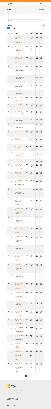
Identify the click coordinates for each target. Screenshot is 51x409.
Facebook (19, 389)
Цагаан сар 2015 (17, 76)
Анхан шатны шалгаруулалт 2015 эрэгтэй (18, 37)
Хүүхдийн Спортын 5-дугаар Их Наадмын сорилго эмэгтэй (18, 353)
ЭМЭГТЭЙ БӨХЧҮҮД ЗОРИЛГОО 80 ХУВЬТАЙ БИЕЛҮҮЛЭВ (19, 139)
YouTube (19, 394)
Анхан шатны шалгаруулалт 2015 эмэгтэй (18, 48)
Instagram (19, 390)
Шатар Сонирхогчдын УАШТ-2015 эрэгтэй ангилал (18, 58)
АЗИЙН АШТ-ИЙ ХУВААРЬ (19, 160)
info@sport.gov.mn (18, 1)
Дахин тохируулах (13, 28)
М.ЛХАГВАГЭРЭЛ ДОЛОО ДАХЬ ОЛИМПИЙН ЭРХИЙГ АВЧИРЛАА (19, 146)
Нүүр (39, 9)
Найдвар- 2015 (17, 343)
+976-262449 (10, 1)
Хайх (9, 28)
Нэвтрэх (36, 1)
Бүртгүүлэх (41, 1)
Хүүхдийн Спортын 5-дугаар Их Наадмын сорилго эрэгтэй (18, 365)
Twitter (19, 392)
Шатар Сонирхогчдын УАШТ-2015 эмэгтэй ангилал (18, 68)
